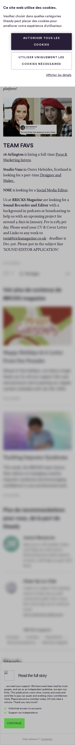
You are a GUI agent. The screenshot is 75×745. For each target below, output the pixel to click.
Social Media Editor (52, 189)
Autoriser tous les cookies (41, 41)
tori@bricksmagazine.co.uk (24, 237)
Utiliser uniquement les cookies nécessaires (41, 60)
